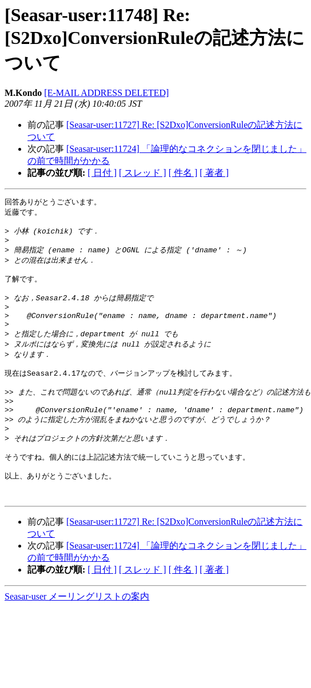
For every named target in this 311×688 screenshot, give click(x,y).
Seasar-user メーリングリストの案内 (77, 633)
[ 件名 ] (183, 173)
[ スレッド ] (142, 173)
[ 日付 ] (102, 173)
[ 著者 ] (214, 173)
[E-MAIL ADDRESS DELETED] (106, 93)
